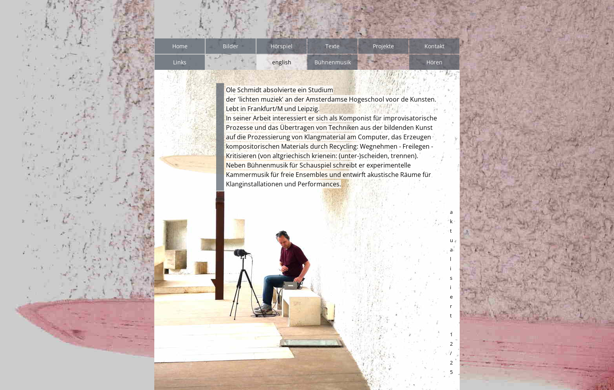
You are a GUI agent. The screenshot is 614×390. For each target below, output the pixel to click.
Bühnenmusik (332, 62)
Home (180, 46)
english (281, 62)
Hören (434, 62)
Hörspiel (282, 46)
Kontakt (434, 46)
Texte (332, 46)
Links (179, 62)
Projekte (383, 46)
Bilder (230, 46)
